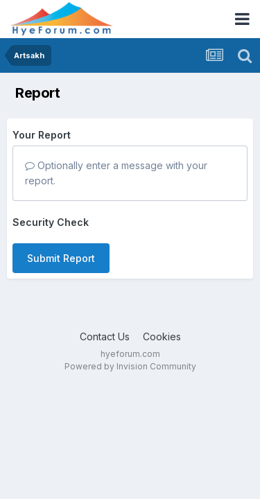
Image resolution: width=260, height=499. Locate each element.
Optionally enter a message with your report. (116, 172)
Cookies (162, 336)
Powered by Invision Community (130, 366)
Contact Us (105, 336)
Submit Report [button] (61, 258)
